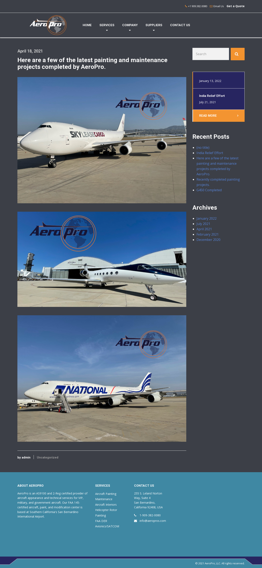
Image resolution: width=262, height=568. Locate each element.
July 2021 (203, 224)
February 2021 (207, 234)
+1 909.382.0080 (197, 6)
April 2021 (204, 229)
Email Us (218, 6)
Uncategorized (47, 457)
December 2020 (208, 240)
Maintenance (103, 499)
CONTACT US (180, 25)
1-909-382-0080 (150, 515)
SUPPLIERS (154, 25)
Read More (208, 115)
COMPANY (130, 25)
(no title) (202, 147)
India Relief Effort (209, 153)
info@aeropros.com (153, 521)
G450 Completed (209, 190)
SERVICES (106, 25)
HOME (87, 25)
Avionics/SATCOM (107, 526)
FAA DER (101, 521)
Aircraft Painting (105, 494)
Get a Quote (236, 6)
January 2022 (206, 218)
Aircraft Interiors (106, 505)
